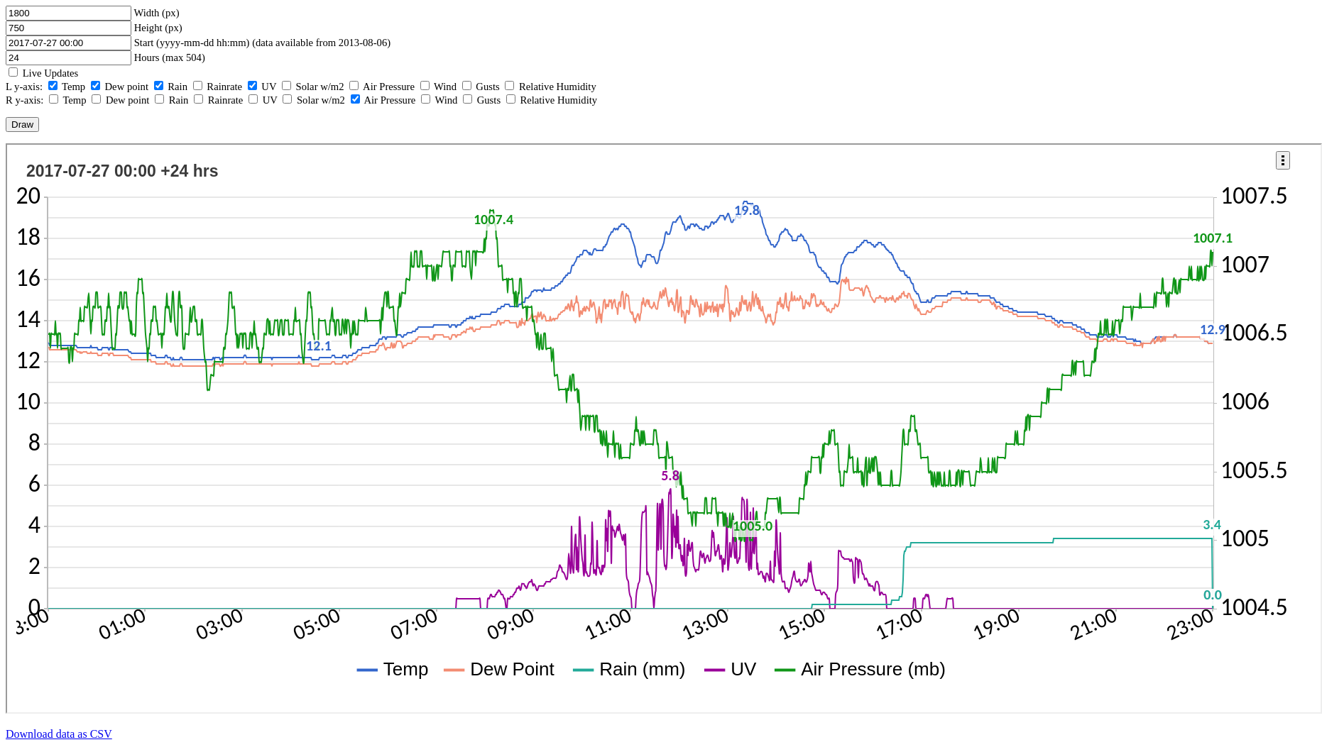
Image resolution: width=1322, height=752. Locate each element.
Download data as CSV (59, 734)
